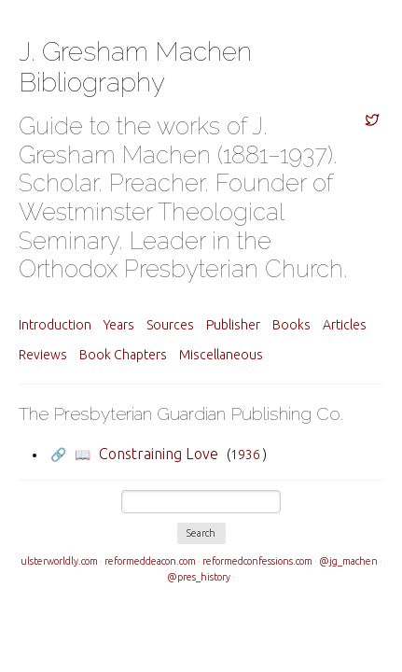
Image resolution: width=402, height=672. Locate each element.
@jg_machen (348, 561)
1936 (245, 454)
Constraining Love (158, 453)
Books (291, 324)
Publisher (233, 324)
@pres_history (198, 576)
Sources (170, 324)
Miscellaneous (221, 354)
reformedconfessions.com (257, 561)
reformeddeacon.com (150, 561)
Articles (345, 324)
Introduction (55, 324)
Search (201, 533)
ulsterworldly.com (59, 561)
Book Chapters (123, 354)
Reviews (43, 354)
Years (119, 324)
